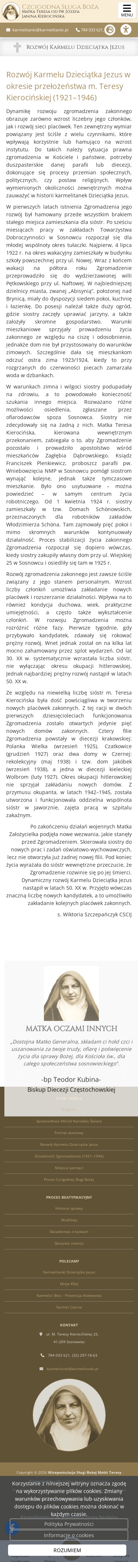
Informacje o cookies (69, 1535)
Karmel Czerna (69, 1307)
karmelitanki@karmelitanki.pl (39, 29)
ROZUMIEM (67, 1550)
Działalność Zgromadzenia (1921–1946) (69, 1156)
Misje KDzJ (69, 1283)
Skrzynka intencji (69, 1243)
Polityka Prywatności (69, 1523)
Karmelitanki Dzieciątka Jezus (69, 1272)
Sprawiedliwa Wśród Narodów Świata (69, 1121)
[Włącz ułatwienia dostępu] (129, 29)
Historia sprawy (69, 1208)
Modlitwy (69, 1219)
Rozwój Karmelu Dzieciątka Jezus (75, 47)
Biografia (69, 1109)
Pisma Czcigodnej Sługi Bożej (69, 1179)
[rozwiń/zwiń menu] (127, 10)
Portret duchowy (69, 1132)
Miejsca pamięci (69, 1167)
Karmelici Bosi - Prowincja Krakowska (69, 1295)
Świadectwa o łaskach (69, 1231)
